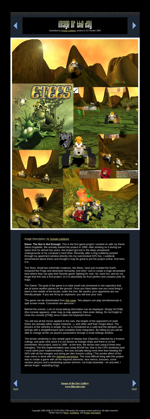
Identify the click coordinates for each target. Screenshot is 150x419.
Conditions (74, 413)
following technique (67, 356)
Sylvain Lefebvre (68, 31)
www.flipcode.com (75, 386)
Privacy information (92, 413)
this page (71, 300)
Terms (66, 413)
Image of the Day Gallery (75, 383)
